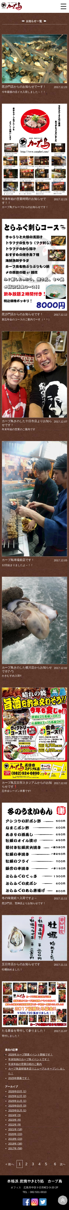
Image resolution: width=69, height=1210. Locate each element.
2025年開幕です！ (19, 1078)
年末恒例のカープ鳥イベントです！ (28, 1059)
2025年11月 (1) (17, 1100)
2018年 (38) (15, 1143)
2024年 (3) (14, 1115)
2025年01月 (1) (17, 1110)
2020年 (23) (15, 1134)
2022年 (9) (14, 1124)
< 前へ (10, 1164)
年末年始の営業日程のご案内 (25, 1064)
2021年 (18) (15, 1129)
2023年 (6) (14, 1119)
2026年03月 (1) (17, 1091)
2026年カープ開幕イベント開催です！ (30, 1054)
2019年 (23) (15, 1138)
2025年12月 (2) (17, 1096)
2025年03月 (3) (17, 1105)
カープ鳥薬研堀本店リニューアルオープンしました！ (36, 1071)
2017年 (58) (15, 1148)
